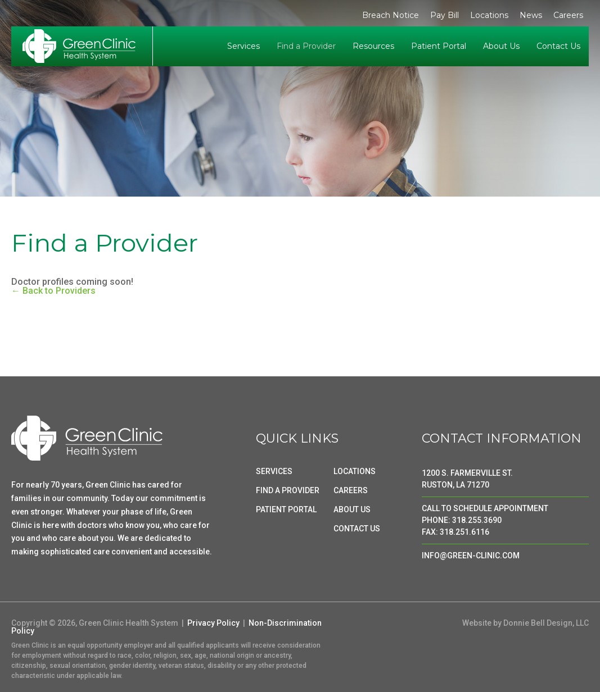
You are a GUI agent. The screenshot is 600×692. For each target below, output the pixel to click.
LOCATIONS (354, 471)
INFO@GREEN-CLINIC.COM (471, 555)
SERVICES (274, 471)
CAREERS (350, 490)
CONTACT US (356, 528)
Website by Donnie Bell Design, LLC (525, 622)
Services (243, 46)
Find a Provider (306, 46)
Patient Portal (438, 46)
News (531, 15)
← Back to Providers (53, 290)
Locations (489, 15)
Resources (373, 46)
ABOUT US (352, 509)
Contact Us (558, 46)
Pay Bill (444, 15)
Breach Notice (390, 15)
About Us (501, 46)
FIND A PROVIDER (287, 490)
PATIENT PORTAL (286, 509)
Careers (568, 15)
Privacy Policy (213, 622)
